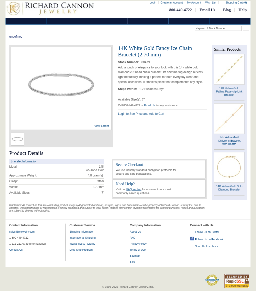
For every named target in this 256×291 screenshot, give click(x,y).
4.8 (90, 175)
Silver (107, 21)
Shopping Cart (236, 2)
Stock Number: (129, 62)
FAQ (132, 237)
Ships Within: (128, 89)
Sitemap (135, 255)
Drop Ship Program (81, 249)
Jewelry (148, 21)
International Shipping (83, 237)
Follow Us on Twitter (207, 231)
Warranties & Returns (82, 243)
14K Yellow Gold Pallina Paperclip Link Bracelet (229, 91)
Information (189, 21)
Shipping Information (82, 231)
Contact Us (15, 249)
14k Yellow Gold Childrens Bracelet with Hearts (229, 140)
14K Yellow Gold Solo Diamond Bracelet (229, 188)
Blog (227, 10)
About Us (135, 231)
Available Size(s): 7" (131, 99)
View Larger (101, 125)
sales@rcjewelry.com (21, 231)
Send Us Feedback (206, 246)
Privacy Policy (138, 243)
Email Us (207, 10)
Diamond (26, 21)
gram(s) (95, 175)
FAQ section (134, 189)
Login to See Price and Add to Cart (141, 114)
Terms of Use (138, 249)
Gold (66, 21)
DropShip (230, 21)
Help (242, 10)
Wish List (210, 2)
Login (153, 2)
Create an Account (171, 2)
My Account (194, 2)
